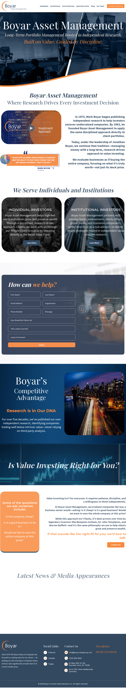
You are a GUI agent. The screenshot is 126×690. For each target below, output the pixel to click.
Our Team (100, 6)
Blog (93, 6)
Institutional (55, 6)
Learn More (31, 243)
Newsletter (103, 646)
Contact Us (116, 545)
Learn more (94, 243)
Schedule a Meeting (116, 6)
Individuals (44, 6)
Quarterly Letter (82, 6)
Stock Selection (68, 6)
